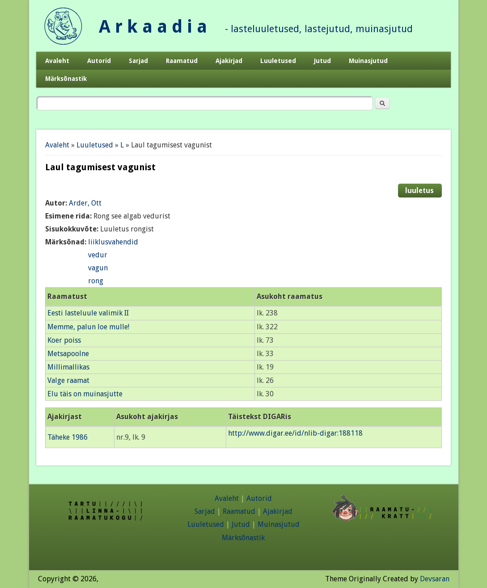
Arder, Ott (85, 203)
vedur (97, 255)
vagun (98, 268)
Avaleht (57, 60)
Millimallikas (68, 367)
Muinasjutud (368, 60)
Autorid (99, 60)
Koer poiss (64, 340)
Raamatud (182, 60)
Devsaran (434, 579)
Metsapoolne (68, 353)
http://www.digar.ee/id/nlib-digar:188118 (295, 433)
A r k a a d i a (153, 26)
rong (95, 281)
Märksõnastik (66, 78)
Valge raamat (68, 380)
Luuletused (278, 60)
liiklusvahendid (113, 242)
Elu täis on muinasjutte (85, 394)
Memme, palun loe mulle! (88, 327)
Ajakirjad (229, 60)
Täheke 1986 (67, 437)
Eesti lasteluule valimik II (88, 313)
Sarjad (138, 60)
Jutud (322, 60)
